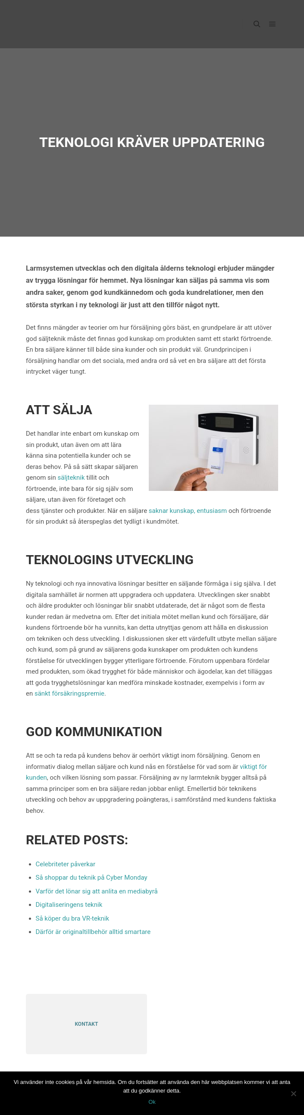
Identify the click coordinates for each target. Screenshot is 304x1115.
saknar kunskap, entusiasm (188, 511)
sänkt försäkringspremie (69, 693)
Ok (152, 1102)
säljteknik (71, 477)
